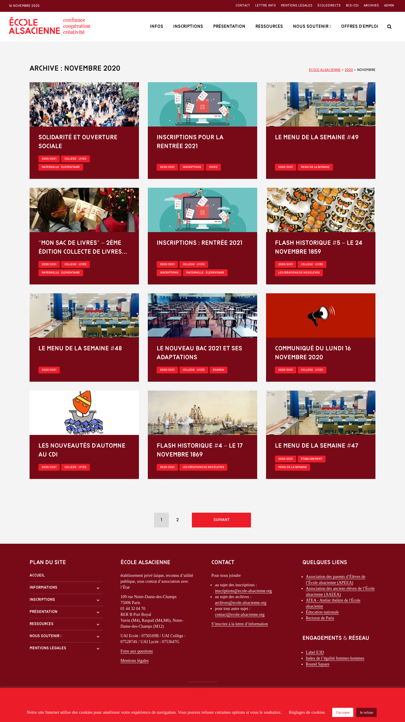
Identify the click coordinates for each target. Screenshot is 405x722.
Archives (371, 5)
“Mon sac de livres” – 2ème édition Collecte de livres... (82, 247)
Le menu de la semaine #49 (317, 138)
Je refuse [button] (366, 712)
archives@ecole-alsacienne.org (240, 604)
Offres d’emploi (359, 26)
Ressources (269, 26)
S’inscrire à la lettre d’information (239, 625)
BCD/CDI (352, 5)
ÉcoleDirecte (329, 5)
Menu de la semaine (315, 167)
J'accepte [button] (342, 712)
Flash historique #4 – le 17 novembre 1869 (200, 450)
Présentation (229, 26)
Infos (156, 26)
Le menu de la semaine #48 (80, 349)
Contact (243, 5)
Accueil (37, 577)
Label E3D (315, 654)
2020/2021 (49, 159)
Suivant (221, 520)
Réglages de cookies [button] (307, 712)
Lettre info (265, 5)
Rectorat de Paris (320, 619)
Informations (43, 589)
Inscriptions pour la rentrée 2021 (190, 142)
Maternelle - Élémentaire (61, 167)
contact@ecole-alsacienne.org (240, 616)
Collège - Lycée (75, 159)
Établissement (311, 459)
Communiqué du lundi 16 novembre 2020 (313, 353)
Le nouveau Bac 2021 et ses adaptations (199, 353)
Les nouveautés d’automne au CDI (81, 450)
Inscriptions (188, 26)
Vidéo (213, 167)
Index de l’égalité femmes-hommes (335, 660)
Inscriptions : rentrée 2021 (199, 243)
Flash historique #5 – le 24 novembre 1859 (318, 247)
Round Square (318, 665)
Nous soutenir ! (312, 26)
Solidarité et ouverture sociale (77, 142)
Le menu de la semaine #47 (317, 446)
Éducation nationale (322, 613)
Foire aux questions (137, 652)
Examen (218, 370)
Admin (389, 5)
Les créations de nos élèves (299, 272)
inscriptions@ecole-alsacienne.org (243, 592)
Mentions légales (296, 5)
